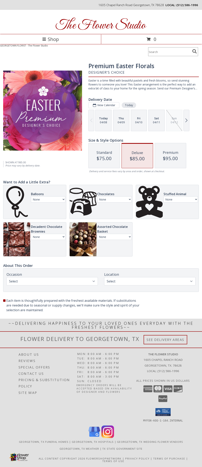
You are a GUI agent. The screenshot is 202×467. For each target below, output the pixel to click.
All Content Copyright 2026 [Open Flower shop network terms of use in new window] (62, 458)
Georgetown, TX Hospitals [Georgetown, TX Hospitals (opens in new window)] (93, 441)
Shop (50, 39)
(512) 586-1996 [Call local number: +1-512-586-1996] (187, 5)
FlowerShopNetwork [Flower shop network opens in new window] (104, 458)
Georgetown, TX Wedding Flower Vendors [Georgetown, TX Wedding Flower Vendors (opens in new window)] (150, 441)
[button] (163, 412)
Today (129, 105)
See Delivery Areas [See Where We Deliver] (165, 339)
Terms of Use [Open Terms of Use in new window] (113, 461)
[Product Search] (169, 51)
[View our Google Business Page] (94, 437)
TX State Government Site (122, 448)
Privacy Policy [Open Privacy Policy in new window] (137, 458)
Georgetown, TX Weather (79, 448)
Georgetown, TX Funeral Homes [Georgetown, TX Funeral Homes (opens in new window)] (43, 441)
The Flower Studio (101, 26)
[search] (194, 51)
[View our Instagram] (107, 437)
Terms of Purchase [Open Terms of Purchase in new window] (169, 458)
